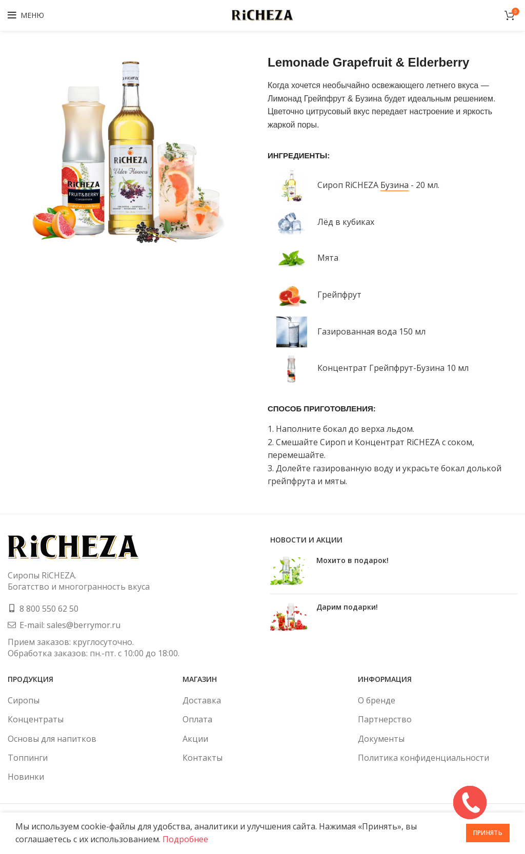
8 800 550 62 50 (48, 608)
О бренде (376, 700)
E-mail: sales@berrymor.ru (69, 625)
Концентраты (36, 719)
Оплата (197, 719)
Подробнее (185, 839)
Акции (195, 738)
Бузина (394, 185)
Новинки (26, 776)
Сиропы (23, 700)
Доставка (202, 700)
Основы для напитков (52, 738)
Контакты (203, 757)
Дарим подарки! (347, 607)
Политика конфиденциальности (423, 757)
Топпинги (28, 757)
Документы (381, 738)
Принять (487, 832)
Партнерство (385, 719)
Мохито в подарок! (352, 560)
